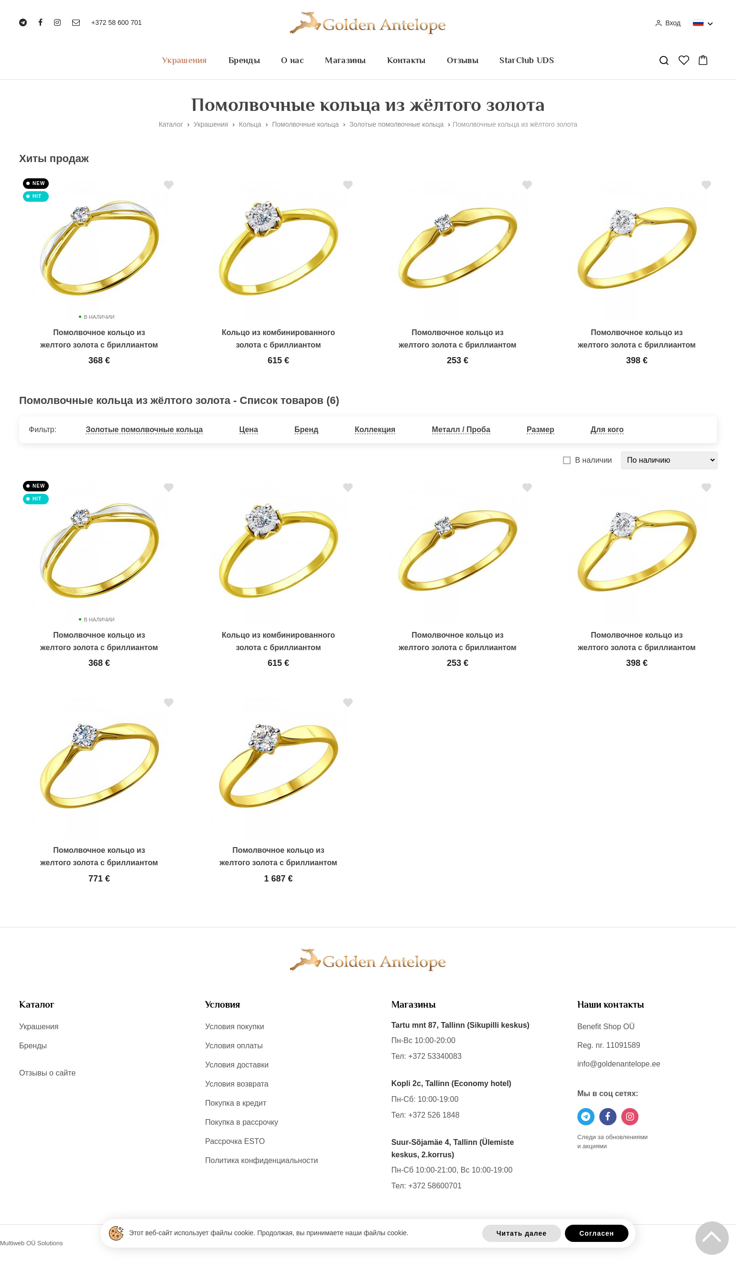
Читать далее (522, 1233)
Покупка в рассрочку (241, 1122)
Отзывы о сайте (47, 1073)
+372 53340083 (435, 1056)
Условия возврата (236, 1084)
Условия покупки (234, 1027)
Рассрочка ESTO (235, 1141)
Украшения (184, 60)
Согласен (596, 1233)
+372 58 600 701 (116, 22)
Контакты (406, 60)
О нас (292, 60)
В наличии (593, 460)
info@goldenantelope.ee (618, 1064)
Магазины (345, 60)
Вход (668, 23)
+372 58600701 (435, 1186)
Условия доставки (237, 1065)
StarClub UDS (526, 60)
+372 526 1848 (433, 1115)
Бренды (244, 60)
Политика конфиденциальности (261, 1160)
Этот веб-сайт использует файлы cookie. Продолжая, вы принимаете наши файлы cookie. (269, 1233)
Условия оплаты (233, 1046)
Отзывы (462, 60)
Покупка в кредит (235, 1103)
